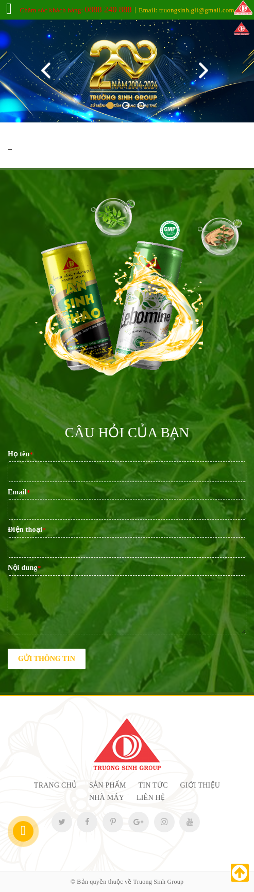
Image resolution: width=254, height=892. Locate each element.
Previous (48, 71)
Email (19, 492)
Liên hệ (151, 797)
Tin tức (153, 785)
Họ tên (20, 454)
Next (206, 71)
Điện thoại (27, 529)
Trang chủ (55, 785)
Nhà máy (106, 797)
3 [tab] (141, 105)
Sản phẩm (107, 785)
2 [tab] (125, 105)
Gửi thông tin (46, 659)
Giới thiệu (200, 785)
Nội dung (24, 568)
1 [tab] (110, 105)
